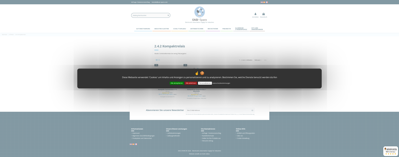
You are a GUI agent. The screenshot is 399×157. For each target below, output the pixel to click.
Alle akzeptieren (177, 83)
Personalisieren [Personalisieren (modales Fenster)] (205, 83)
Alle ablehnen (191, 83)
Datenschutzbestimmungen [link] (221, 83)
